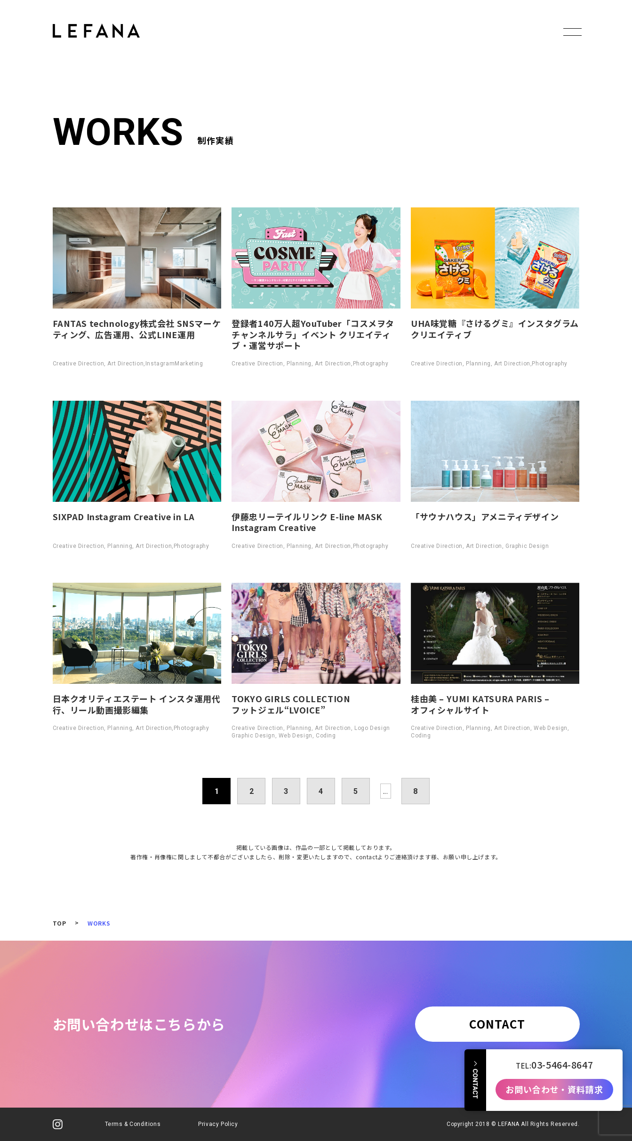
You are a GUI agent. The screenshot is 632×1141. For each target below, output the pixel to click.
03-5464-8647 (562, 1061)
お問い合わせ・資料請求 (554, 1086)
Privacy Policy (218, 1124)
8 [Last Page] (415, 791)
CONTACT (497, 1023)
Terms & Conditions (133, 1124)
